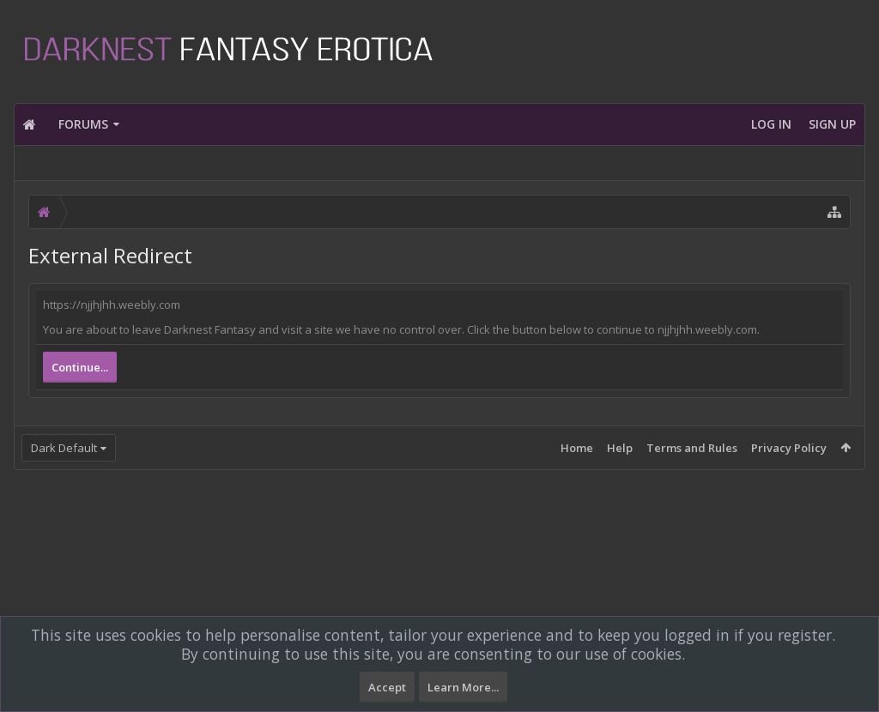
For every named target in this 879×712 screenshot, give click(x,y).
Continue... (80, 367)
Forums (83, 124)
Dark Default (64, 448)
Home (577, 448)
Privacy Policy (789, 448)
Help (620, 448)
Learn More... (463, 687)
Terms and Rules (691, 448)
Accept (387, 687)
